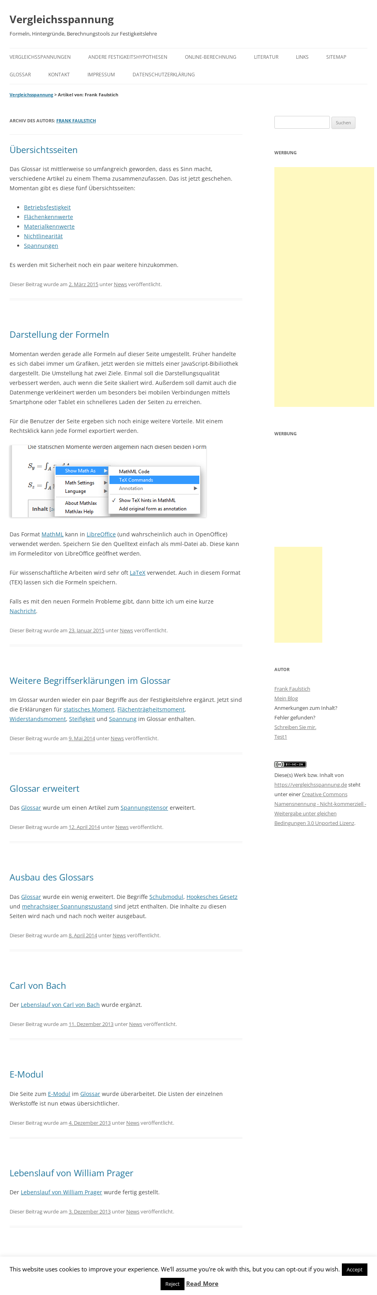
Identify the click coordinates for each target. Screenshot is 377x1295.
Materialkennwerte (49, 226)
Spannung (123, 719)
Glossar (20, 74)
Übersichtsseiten (44, 149)
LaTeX (137, 572)
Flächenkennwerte (48, 217)
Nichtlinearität (43, 236)
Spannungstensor (144, 807)
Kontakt (59, 74)
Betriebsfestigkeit (47, 207)
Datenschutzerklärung (164, 74)
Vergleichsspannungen (40, 57)
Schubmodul (166, 897)
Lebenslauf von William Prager (71, 1173)
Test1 (280, 736)
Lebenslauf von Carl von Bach (60, 1004)
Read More (202, 1283)
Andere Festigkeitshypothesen (127, 57)
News (120, 284)
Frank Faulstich (76, 121)
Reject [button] (172, 1283)
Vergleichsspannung (62, 19)
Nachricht (23, 611)
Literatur (266, 57)
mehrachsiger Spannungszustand (67, 906)
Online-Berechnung (210, 57)
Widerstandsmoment (38, 719)
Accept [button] (355, 1269)
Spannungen (41, 245)
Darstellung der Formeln (59, 334)
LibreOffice (101, 534)
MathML (52, 534)
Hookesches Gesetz (212, 897)
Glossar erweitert (44, 788)
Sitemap (336, 57)
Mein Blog (286, 698)
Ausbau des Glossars (51, 877)
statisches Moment (88, 709)
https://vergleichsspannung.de (310, 784)
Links (302, 57)
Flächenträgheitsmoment (151, 709)
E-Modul (27, 1074)
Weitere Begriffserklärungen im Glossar (90, 680)
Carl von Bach (38, 985)
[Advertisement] (324, 287)
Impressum (101, 74)
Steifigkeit (82, 719)
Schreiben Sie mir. (295, 727)
